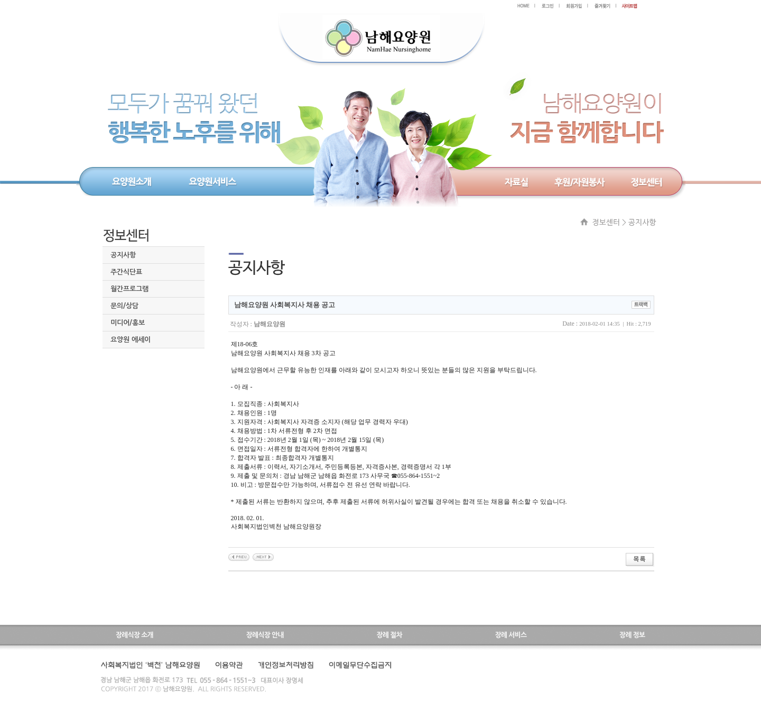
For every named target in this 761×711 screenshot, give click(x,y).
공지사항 (123, 255)
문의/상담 (124, 305)
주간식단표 (126, 272)
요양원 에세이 (130, 339)
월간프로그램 (129, 288)
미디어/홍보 (127, 322)
